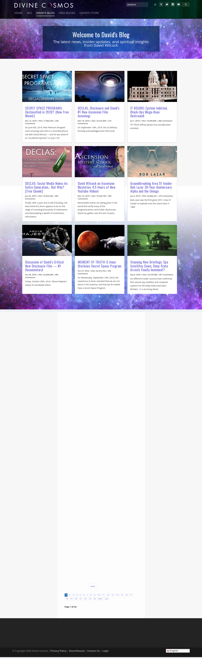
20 (76, 599)
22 (85, 599)
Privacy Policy (59, 651)
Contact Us (93, 651)
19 (71, 599)
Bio (29, 14)
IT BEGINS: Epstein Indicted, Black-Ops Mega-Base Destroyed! (149, 112)
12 (108, 596)
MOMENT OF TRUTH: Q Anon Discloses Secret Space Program (100, 264)
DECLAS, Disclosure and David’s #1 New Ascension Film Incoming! (98, 112)
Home (18, 14)
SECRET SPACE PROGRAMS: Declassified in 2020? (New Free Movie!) (47, 112)
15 (122, 596)
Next (93, 587)
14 (117, 596)
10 (99, 596)
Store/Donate (77, 651)
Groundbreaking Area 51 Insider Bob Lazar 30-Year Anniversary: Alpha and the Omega (151, 188)
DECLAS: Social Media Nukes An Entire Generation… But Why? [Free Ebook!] (46, 188)
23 (90, 599)
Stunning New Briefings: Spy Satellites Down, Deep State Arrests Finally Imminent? (149, 266)
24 (94, 599)
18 (67, 599)
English (172, 651)
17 (131, 596)
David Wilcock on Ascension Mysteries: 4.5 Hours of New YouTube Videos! (97, 188)
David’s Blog (45, 14)
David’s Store (89, 14)
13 (113, 596)
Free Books (67, 14)
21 (81, 599)
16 (126, 596)
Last (106, 599)
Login (105, 651)
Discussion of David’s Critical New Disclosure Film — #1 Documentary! (44, 266)
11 (103, 596)
